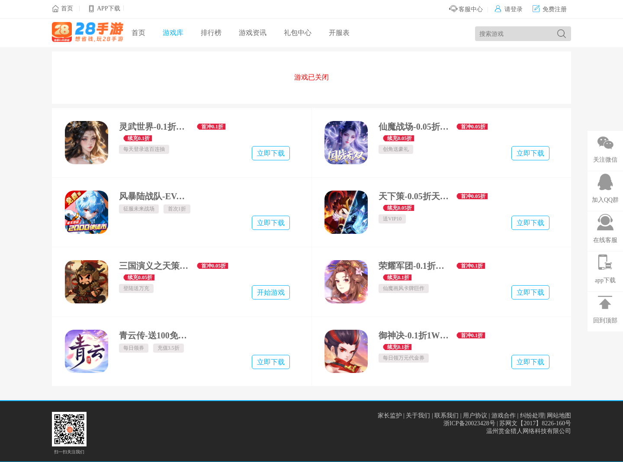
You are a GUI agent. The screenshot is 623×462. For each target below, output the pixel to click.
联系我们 (446, 415)
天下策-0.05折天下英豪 (414, 196)
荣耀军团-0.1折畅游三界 (414, 266)
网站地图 (559, 415)
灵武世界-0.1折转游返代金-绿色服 (154, 126)
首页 (67, 8)
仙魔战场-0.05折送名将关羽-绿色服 (414, 126)
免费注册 (550, 9)
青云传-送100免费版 (154, 335)
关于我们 (418, 415)
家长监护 (390, 415)
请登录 (509, 9)
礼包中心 (298, 32)
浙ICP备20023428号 (469, 423)
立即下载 (271, 153)
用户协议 (475, 415)
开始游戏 (271, 292)
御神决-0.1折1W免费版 (414, 335)
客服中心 (466, 9)
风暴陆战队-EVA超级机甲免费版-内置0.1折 (154, 196)
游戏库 (173, 32)
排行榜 (211, 32)
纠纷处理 (532, 415)
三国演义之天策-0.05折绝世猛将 (154, 266)
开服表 (339, 32)
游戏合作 (503, 415)
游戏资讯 (253, 32)
